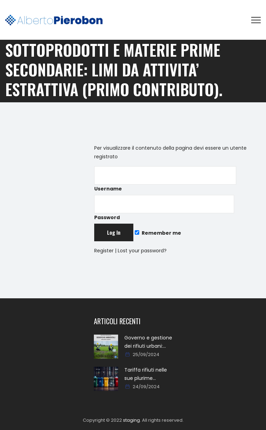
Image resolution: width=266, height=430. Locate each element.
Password (164, 208)
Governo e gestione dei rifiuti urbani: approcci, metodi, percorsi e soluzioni (148, 342)
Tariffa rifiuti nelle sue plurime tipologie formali (145, 374)
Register (104, 250)
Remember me (158, 233)
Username (165, 179)
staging (131, 420)
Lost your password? (142, 250)
